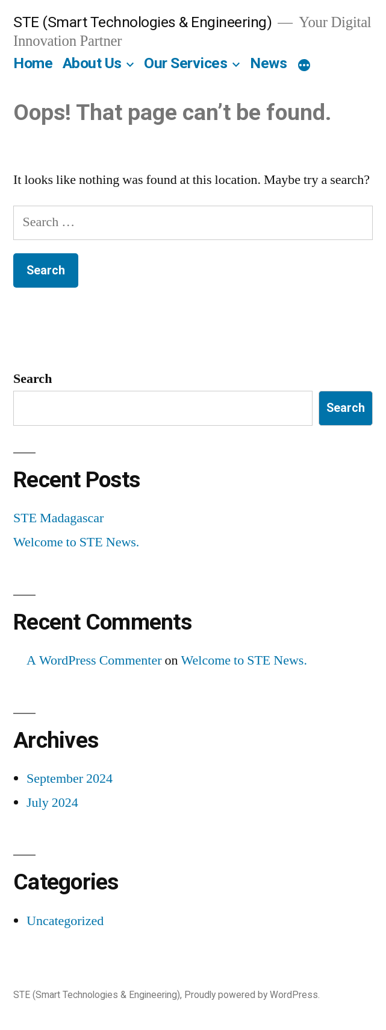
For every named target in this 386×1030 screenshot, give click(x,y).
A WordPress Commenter (94, 660)
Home (32, 63)
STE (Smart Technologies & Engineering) (142, 22)
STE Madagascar (58, 518)
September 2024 (69, 778)
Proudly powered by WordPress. (252, 994)
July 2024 (52, 802)
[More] (304, 65)
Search (32, 378)
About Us (92, 63)
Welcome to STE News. (76, 542)
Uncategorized (65, 920)
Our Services (185, 63)
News (268, 63)
